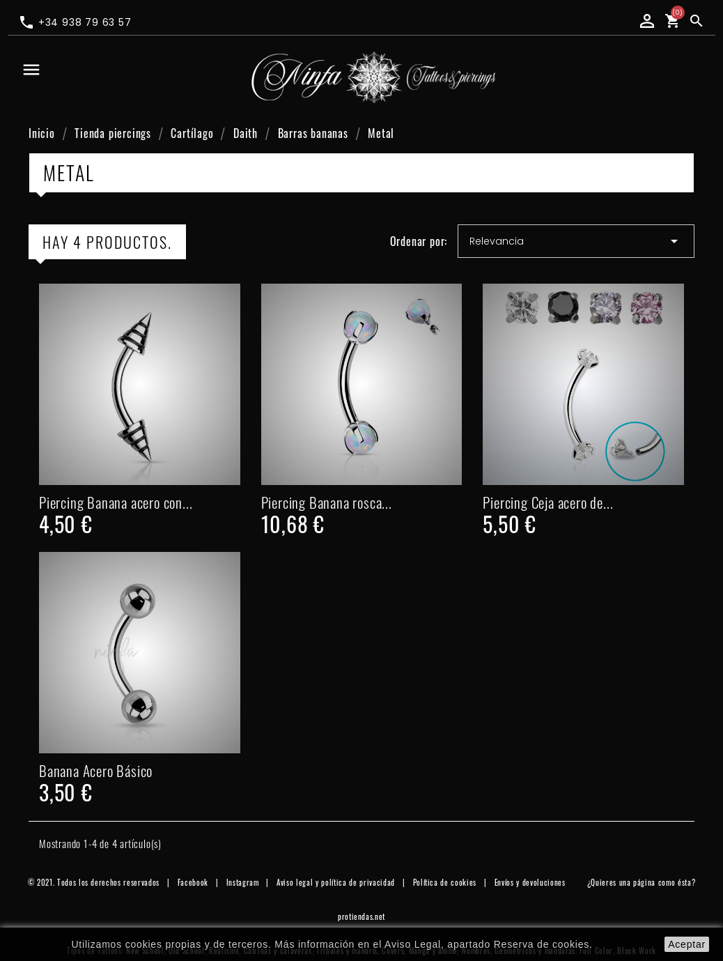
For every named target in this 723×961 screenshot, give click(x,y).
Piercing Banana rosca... (326, 502)
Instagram (242, 882)
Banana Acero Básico (96, 770)
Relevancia (576, 241)
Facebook (193, 882)
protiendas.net (361, 916)
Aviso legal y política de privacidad (336, 882)
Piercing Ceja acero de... (548, 502)
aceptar (687, 944)
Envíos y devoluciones (530, 882)
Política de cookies (445, 882)
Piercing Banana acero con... (115, 502)
